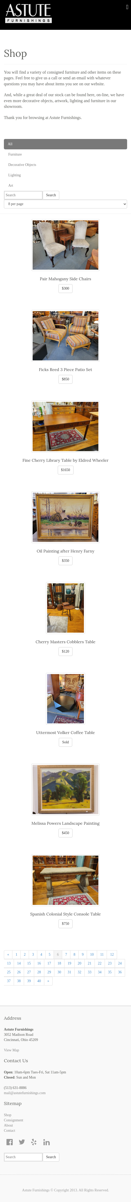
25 (9, 972)
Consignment (13, 1120)
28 (39, 972)
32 (79, 972)
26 (19, 972)
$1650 (65, 470)
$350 (65, 561)
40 (39, 981)
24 (120, 963)
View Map (11, 1050)
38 (19, 981)
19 (69, 963)
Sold (65, 742)
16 (39, 963)
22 (99, 963)
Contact (9, 1131)
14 (19, 963)
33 (89, 972)
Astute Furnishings (35, 1190)
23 (110, 963)
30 (59, 972)
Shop (7, 1115)
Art (10, 185)
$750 (65, 924)
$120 (65, 651)
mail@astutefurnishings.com (25, 1093)
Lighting (14, 175)
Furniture (15, 154)
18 (59, 963)
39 (29, 981)
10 (92, 954)
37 (9, 981)
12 (112, 954)
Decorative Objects (22, 165)
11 (102, 954)
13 (9, 963)
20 (79, 963)
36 (120, 972)
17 (49, 963)
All (10, 144)
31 (69, 972)
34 (99, 972)
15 (29, 963)
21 (89, 963)
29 (49, 972)
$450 (65, 833)
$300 (65, 288)
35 (110, 972)
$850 (65, 379)
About (8, 1125)
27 (29, 972)
